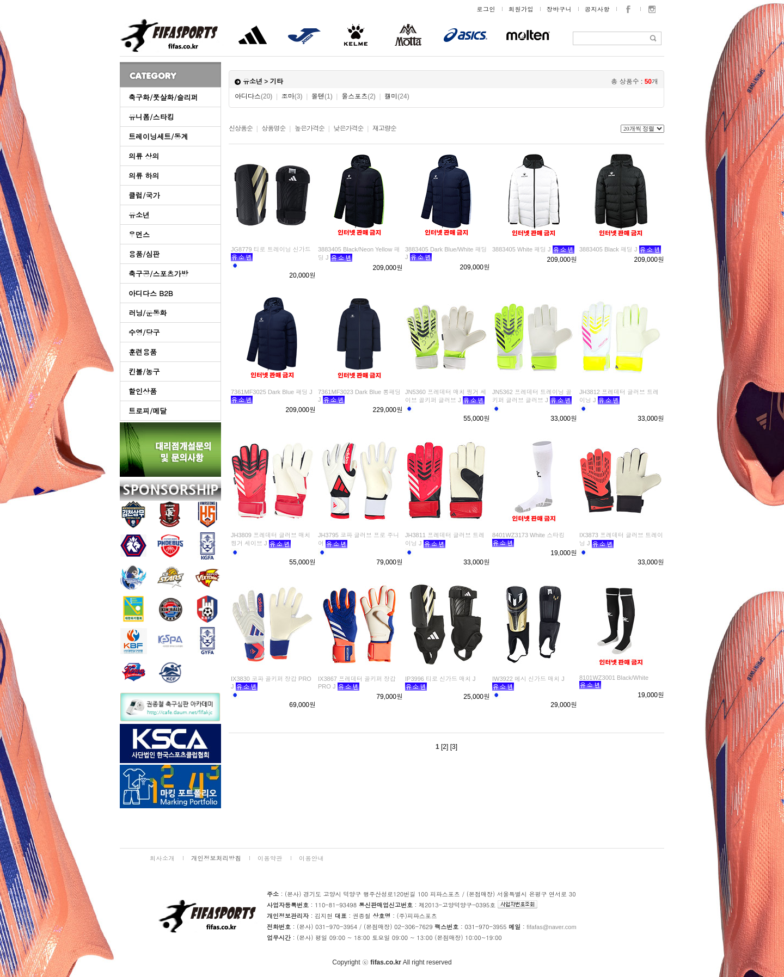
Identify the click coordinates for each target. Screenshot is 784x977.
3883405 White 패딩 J (521, 249)
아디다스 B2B (150, 293)
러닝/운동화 (147, 313)
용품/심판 (144, 254)
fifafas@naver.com (551, 927)
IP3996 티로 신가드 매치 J (440, 678)
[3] (453, 747)
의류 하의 (143, 175)
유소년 (139, 215)
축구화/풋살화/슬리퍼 (163, 97)
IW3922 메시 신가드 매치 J (528, 678)
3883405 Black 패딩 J (608, 249)
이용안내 (311, 858)
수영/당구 (144, 332)
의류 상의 (143, 156)
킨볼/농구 (144, 371)
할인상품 (142, 391)
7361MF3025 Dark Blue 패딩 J (272, 392)
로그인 (486, 9)
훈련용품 (142, 352)
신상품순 (241, 128)
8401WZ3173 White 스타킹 (528, 535)
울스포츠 (358, 96)
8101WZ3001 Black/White (613, 677)
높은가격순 (309, 128)
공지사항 (597, 9)
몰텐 (322, 96)
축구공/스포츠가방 (158, 273)
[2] (444, 747)
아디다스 (253, 96)
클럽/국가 (144, 195)
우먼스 (139, 234)
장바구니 (559, 9)
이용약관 (270, 858)
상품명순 (273, 128)
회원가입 (521, 9)
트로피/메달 (147, 410)
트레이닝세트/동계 (158, 136)
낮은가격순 (348, 128)
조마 (292, 96)
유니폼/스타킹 (151, 117)
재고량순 (384, 128)
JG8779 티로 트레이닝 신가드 (271, 249)
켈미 (396, 96)
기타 (276, 81)
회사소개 (162, 858)
